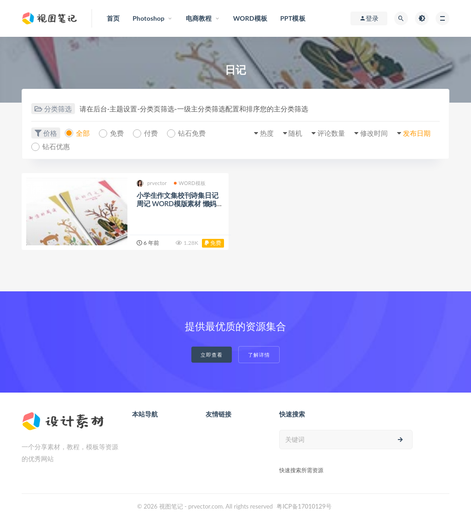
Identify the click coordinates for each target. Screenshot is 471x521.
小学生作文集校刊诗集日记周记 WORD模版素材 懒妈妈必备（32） (180, 203)
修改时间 (374, 133)
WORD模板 (190, 183)
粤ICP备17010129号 (304, 506)
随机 (295, 133)
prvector (152, 183)
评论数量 (331, 133)
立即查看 (212, 355)
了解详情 (259, 355)
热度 (267, 133)
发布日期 (417, 133)
